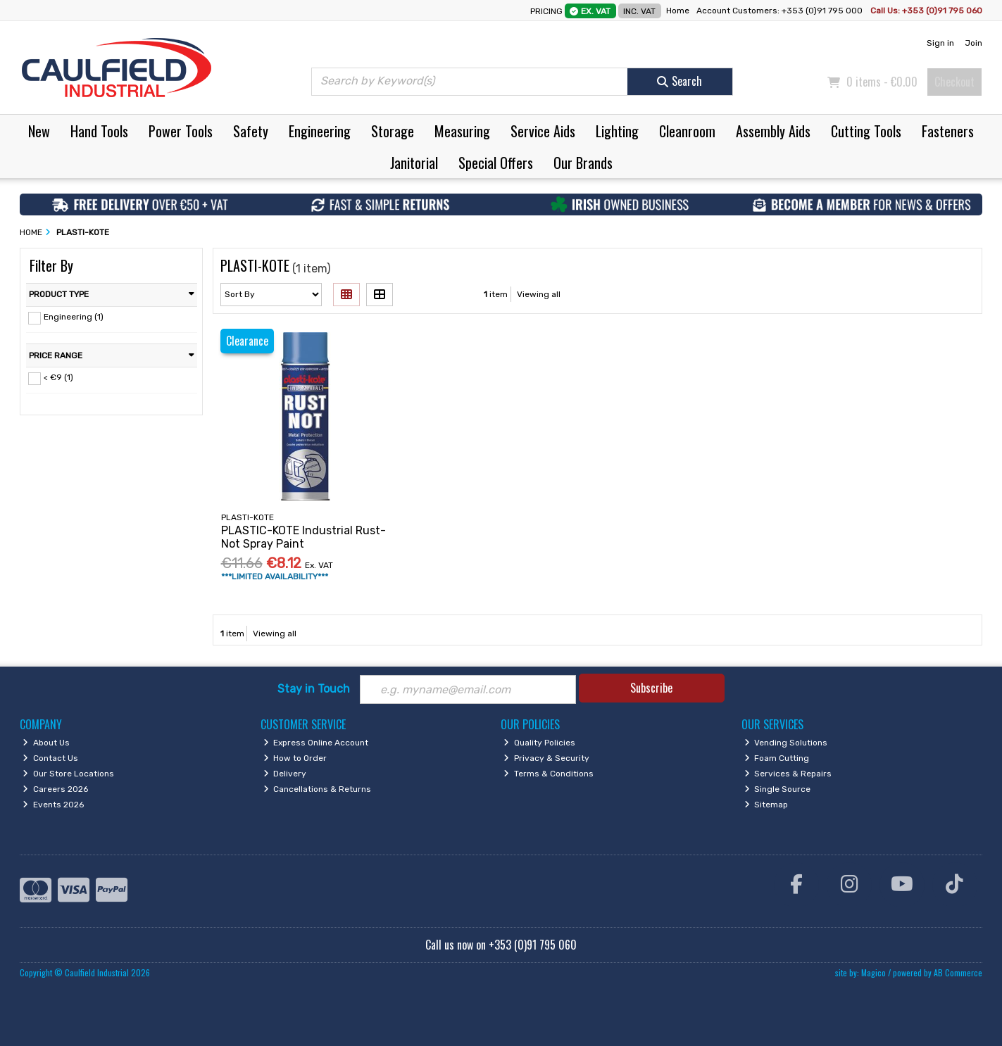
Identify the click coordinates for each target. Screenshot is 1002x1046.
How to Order (295, 758)
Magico (873, 972)
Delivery (285, 774)
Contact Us (50, 758)
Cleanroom (687, 130)
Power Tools (181, 130)
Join (973, 43)
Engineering (320, 130)
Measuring (462, 130)
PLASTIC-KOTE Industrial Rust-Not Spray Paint (303, 537)
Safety (250, 130)
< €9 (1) (58, 377)
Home (677, 10)
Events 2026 (53, 804)
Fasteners (948, 130)
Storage (392, 130)
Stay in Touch (313, 688)
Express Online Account (316, 743)
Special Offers (495, 162)
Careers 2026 (55, 789)
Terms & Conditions (548, 774)
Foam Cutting (777, 758)
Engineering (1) (74, 317)
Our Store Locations (68, 774)
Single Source (777, 789)
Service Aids (543, 130)
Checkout (954, 81)
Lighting (617, 130)
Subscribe (651, 687)
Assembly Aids (773, 130)
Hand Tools (99, 130)
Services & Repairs (788, 774)
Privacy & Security (546, 758)
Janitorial (414, 162)
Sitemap (766, 804)
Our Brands (583, 162)
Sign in (940, 43)
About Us (46, 743)
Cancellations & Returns (317, 789)
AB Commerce (958, 972)
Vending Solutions (786, 743)
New (39, 130)
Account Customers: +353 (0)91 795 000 (780, 10)
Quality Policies (539, 743)
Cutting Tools (866, 130)
